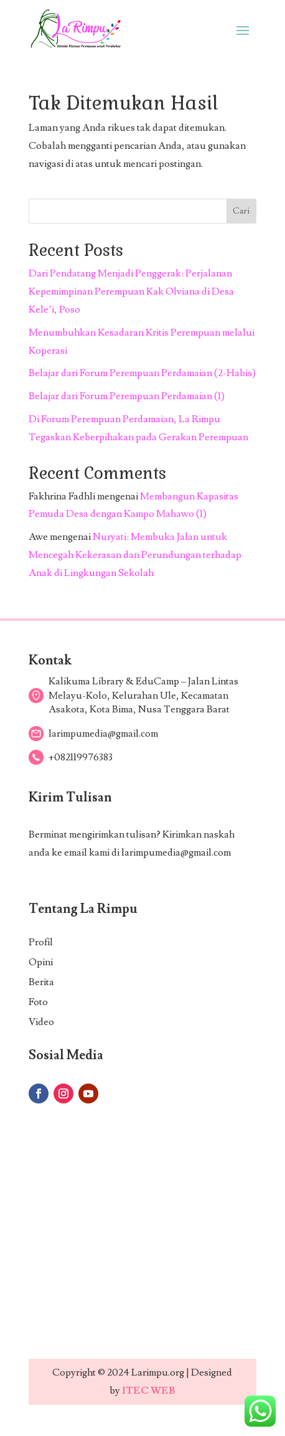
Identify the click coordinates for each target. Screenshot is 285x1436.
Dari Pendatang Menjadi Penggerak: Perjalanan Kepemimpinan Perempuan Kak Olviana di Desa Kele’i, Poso (131, 291)
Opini (41, 962)
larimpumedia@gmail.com (176, 852)
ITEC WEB (148, 1390)
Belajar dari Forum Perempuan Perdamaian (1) (127, 396)
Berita (41, 982)
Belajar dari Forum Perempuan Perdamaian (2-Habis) (142, 373)
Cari (241, 211)
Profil (41, 942)
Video (41, 1022)
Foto (38, 1002)
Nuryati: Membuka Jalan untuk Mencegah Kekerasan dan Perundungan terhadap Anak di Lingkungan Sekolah (135, 555)
